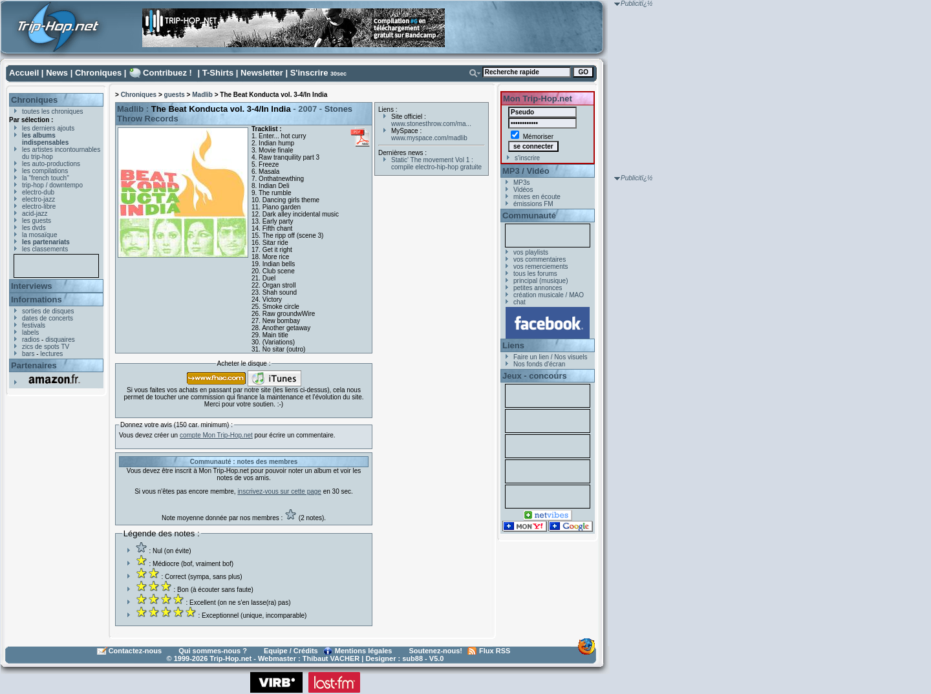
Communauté (529, 215)
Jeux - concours (534, 376)
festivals (33, 325)
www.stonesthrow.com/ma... (431, 123)
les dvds (34, 227)
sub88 (412, 658)
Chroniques (98, 73)
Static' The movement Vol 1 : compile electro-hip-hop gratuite (436, 163)
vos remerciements (540, 266)
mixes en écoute (537, 196)
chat (519, 302)
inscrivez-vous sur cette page (279, 491)
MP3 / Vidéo (526, 171)
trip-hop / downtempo (52, 185)
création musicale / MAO (548, 295)
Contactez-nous (135, 651)
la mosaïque (39, 234)
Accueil (24, 73)
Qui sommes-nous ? (212, 651)
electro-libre (39, 206)
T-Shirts (217, 73)
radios (30, 339)
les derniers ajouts (48, 128)
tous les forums (535, 273)
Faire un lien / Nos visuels (550, 357)
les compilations (45, 170)
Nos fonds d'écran (539, 364)
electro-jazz (38, 199)
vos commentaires (539, 259)
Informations (36, 299)
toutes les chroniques (52, 111)
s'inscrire (527, 158)
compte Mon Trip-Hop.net (216, 435)
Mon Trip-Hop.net (537, 98)
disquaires (60, 339)
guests (174, 94)
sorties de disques (48, 311)
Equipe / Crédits (291, 651)
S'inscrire (309, 73)
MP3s (521, 182)
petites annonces (537, 287)
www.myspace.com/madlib (429, 138)
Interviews (31, 286)
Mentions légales (363, 651)
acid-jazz (34, 213)
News (57, 73)
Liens (513, 345)
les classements (45, 249)
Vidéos (523, 189)
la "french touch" (45, 178)
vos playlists (530, 252)
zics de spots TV (45, 346)
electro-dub (38, 192)
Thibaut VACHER (331, 658)
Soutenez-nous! (436, 651)
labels (30, 332)
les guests (36, 220)
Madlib (202, 94)
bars (28, 353)
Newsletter (262, 73)
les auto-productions (51, 163)
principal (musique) (540, 280)
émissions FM (533, 203)
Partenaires (34, 365)
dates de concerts (47, 318)
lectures (51, 353)
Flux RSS (494, 651)
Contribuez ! (167, 73)
